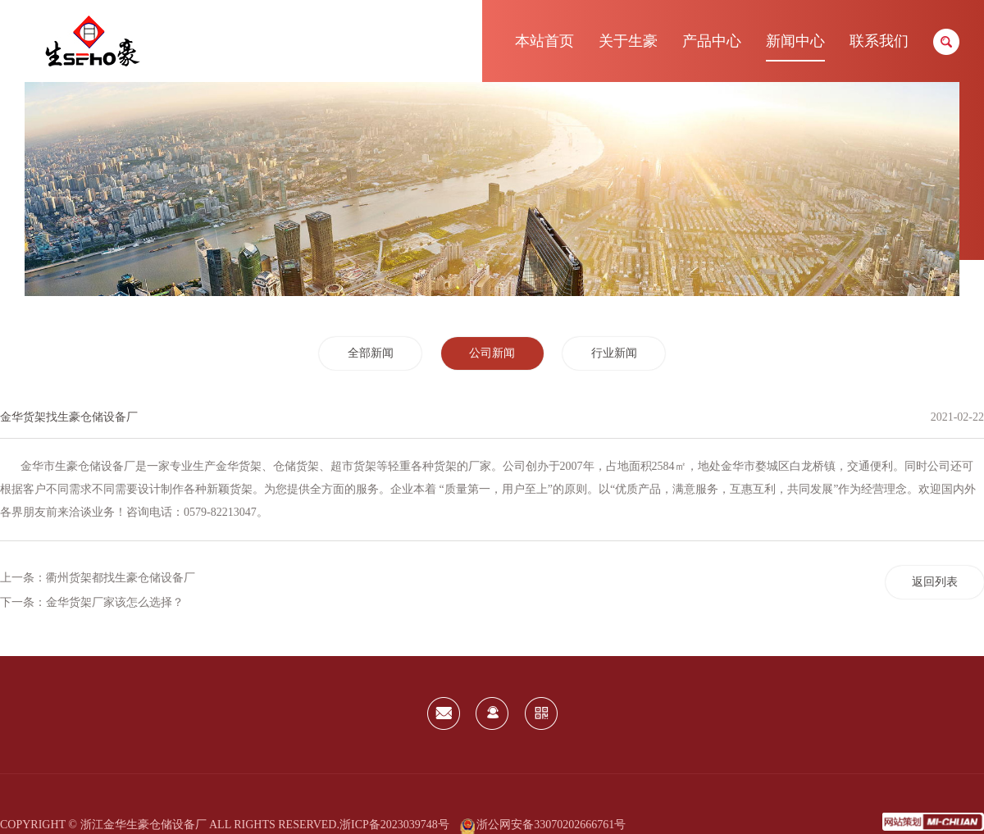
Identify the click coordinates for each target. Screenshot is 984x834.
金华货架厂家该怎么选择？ (115, 602)
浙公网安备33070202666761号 (543, 824)
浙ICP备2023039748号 (394, 824)
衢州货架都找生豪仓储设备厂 (120, 578)
